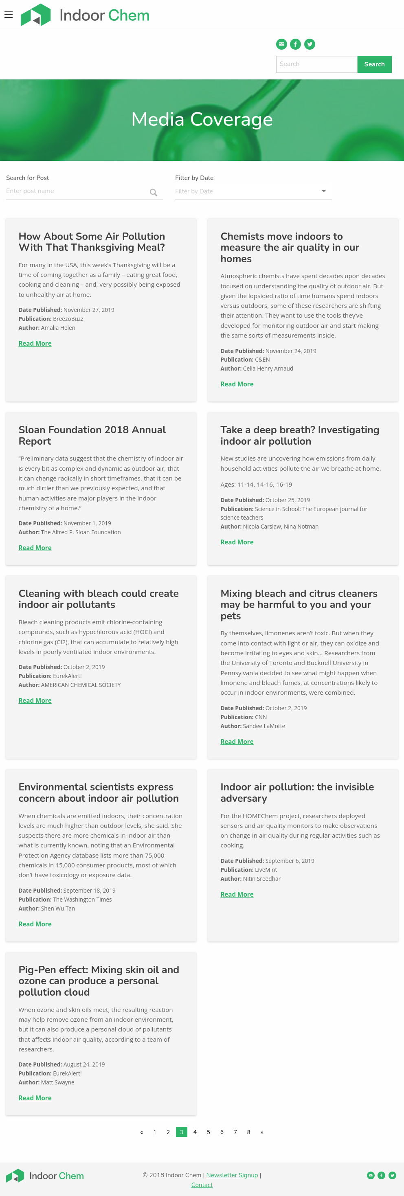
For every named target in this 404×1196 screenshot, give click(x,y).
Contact (202, 1185)
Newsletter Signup (232, 1175)
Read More (34, 343)
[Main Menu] (8, 14)
